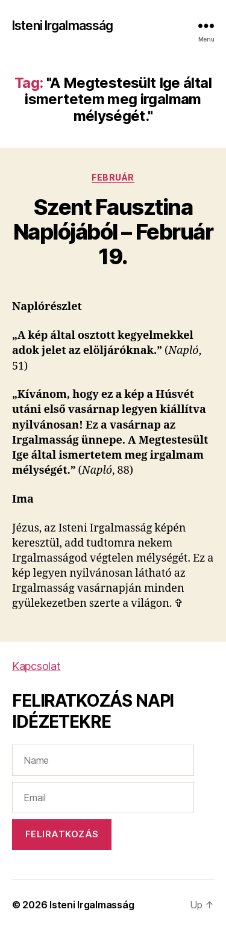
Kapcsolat (36, 666)
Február (113, 177)
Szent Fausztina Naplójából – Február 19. (113, 232)
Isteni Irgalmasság (62, 25)
